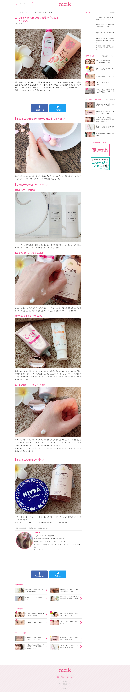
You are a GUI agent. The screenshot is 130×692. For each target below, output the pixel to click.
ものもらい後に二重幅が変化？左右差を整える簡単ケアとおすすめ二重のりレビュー (105, 91)
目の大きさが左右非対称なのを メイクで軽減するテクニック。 (34, 614)
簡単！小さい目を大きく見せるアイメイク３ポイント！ (69, 614)
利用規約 (65, 684)
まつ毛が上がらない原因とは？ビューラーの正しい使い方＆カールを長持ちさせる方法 (34, 646)
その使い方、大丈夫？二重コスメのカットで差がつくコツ (69, 638)
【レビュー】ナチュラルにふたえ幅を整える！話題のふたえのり (69, 646)
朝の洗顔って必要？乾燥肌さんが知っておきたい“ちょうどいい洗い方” (105, 47)
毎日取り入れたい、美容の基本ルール (34, 598)
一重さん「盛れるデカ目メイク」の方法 (69, 622)
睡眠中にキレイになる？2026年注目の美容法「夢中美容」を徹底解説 (69, 598)
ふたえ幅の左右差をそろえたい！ (34, 622)
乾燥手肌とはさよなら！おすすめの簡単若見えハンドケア (69, 590)
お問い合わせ (65, 682)
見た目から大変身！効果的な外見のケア (105, 134)
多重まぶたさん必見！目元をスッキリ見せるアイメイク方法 (34, 638)
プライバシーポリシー (65, 683)
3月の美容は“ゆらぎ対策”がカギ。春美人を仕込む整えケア (34, 590)
